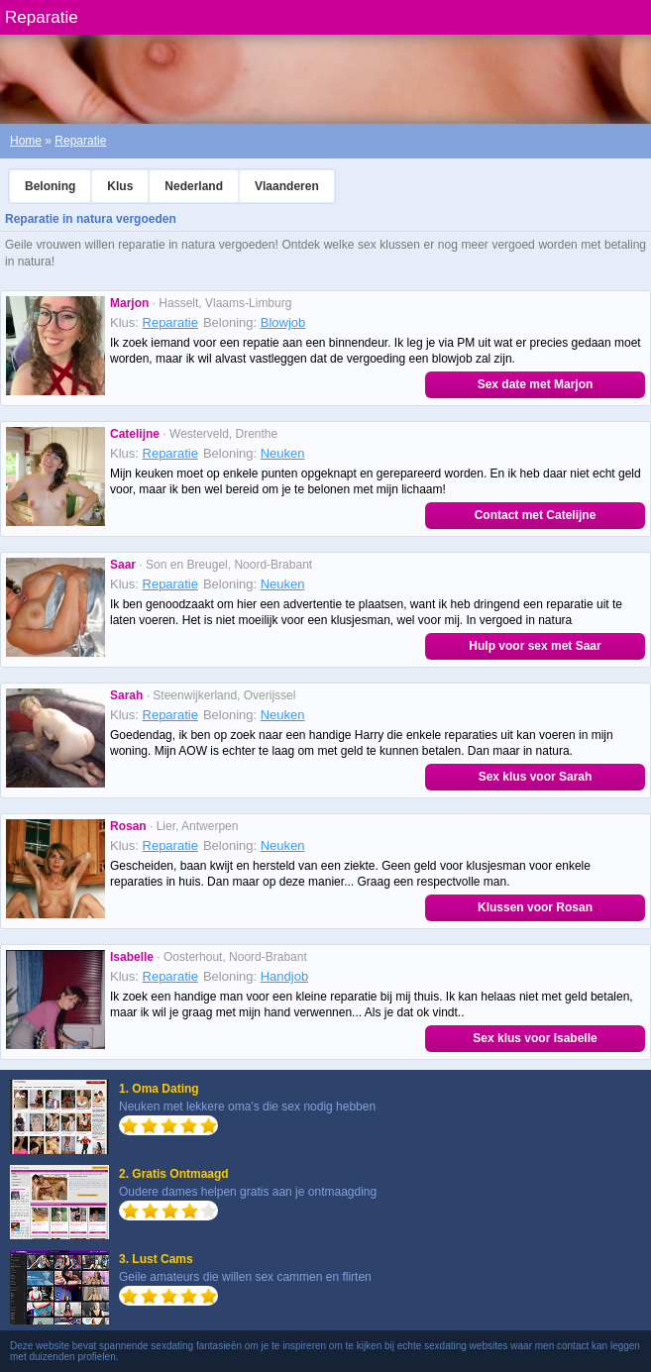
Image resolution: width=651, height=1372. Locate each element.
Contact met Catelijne (536, 515)
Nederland (193, 186)
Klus (120, 186)
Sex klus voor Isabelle (535, 1038)
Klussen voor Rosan (535, 907)
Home (26, 141)
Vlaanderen (287, 186)
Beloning (50, 186)
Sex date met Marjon (536, 384)
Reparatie (80, 141)
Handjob (284, 976)
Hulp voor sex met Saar (534, 646)
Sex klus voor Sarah (536, 777)
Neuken (283, 453)
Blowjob (283, 322)
